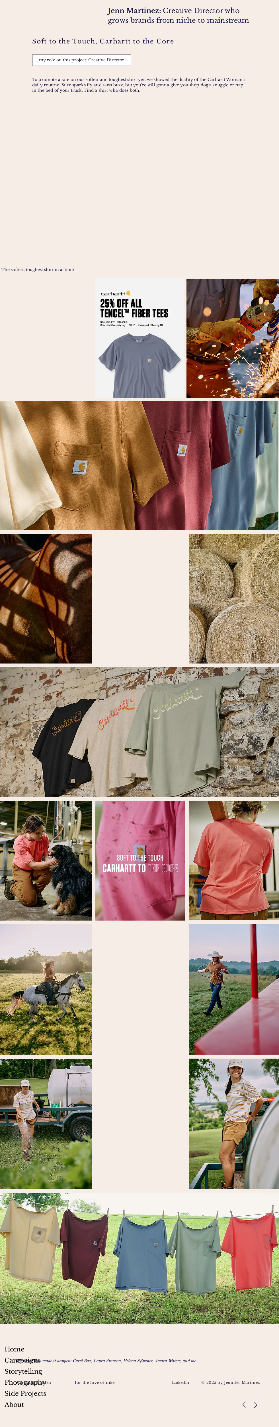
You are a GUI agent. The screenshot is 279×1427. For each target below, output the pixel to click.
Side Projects (25, 1393)
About (14, 1405)
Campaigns (23, 1360)
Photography (25, 1382)
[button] (81, 60)
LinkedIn (181, 1382)
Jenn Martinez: (135, 11)
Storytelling (23, 1371)
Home (14, 1349)
